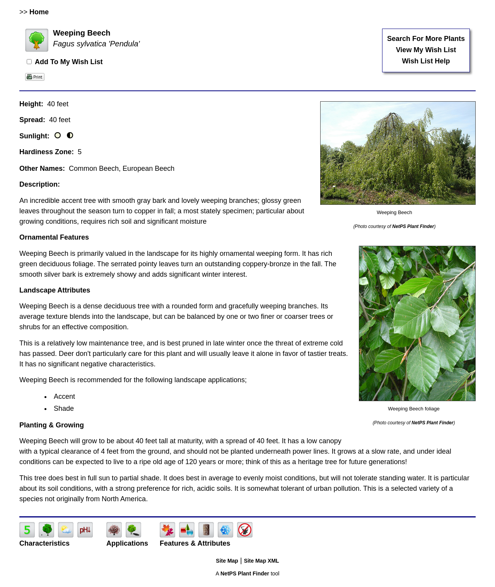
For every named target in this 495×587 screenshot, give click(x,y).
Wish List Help (426, 61)
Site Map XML (261, 561)
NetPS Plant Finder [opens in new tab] (244, 573)
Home (39, 12)
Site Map (227, 561)
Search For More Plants (426, 39)
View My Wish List (426, 50)
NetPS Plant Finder (413, 226)
